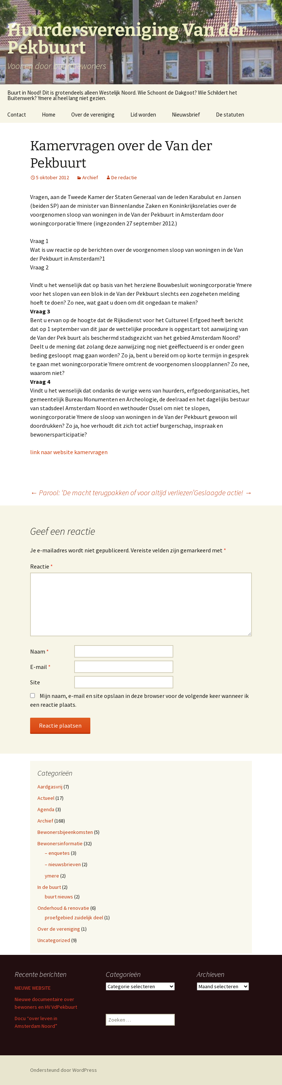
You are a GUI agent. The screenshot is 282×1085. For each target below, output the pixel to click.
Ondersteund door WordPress (63, 1070)
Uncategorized (53, 940)
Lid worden (143, 114)
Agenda (45, 809)
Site (35, 682)
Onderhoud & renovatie (63, 908)
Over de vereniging (93, 114)
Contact (16, 114)
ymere (52, 875)
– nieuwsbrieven (63, 864)
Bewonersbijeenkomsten (65, 832)
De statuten (230, 114)
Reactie (41, 566)
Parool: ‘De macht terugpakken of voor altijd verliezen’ (112, 492)
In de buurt (49, 887)
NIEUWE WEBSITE (33, 988)
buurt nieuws (59, 896)
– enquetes (57, 853)
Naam (39, 651)
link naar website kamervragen (69, 452)
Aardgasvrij (49, 786)
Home (48, 114)
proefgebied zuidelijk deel (74, 917)
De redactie (124, 177)
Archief (90, 177)
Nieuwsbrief (186, 114)
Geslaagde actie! (223, 492)
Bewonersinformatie (60, 843)
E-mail (40, 666)
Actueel (45, 798)
